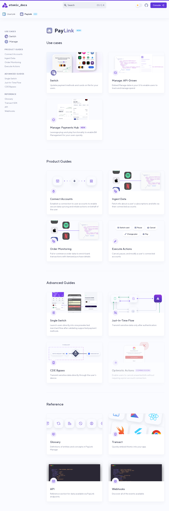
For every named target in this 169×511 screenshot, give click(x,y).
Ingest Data (10, 58)
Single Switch (11, 78)
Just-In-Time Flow (13, 82)
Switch (12, 36)
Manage (13, 41)
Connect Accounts (14, 54)
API (6, 107)
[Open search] (84, 5)
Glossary (9, 99)
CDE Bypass (10, 87)
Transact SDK (11, 103)
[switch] (139, 5)
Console (158, 5)
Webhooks (10, 111)
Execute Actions (12, 66)
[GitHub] (146, 5)
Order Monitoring (13, 62)
